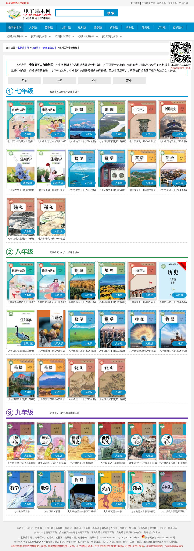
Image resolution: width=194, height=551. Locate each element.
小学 (59, 80)
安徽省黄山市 (50, 47)
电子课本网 (15, 27)
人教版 (33, 27)
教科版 (82, 27)
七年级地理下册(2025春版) (112, 141)
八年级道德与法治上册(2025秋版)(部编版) (21, 302)
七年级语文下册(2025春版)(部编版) (52, 239)
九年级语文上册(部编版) (143, 511)
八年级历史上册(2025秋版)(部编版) (142, 302)
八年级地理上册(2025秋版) (82, 302)
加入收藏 (183, 3)
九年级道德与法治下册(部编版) (52, 463)
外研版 (123, 528)
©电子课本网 (25, 537)
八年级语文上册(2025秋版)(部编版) (82, 399)
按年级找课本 (39, 36)
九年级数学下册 (52, 511)
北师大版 (65, 27)
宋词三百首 (108, 532)
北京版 (162, 528)
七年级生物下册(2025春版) (52, 190)
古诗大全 (161, 3)
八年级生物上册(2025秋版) (21, 350)
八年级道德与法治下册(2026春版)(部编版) (52, 302)
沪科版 (162, 27)
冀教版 (114, 27)
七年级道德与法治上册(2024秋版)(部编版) (21, 142)
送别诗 (120, 532)
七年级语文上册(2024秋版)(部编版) (21, 239)
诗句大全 (172, 3)
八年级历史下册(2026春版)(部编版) (173, 302)
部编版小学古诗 (152, 532)
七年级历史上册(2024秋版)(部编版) (142, 142)
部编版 (146, 27)
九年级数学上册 (22, 511)
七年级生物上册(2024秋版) (21, 190)
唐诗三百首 (51, 532)
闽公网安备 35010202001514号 (158, 537)
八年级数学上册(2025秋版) (82, 350)
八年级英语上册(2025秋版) (21, 399)
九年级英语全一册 (113, 511)
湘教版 (105, 528)
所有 (24, 80)
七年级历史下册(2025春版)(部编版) (173, 142)
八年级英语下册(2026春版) (52, 399)
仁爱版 (114, 528)
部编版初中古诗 (134, 532)
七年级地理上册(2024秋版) (82, 141)
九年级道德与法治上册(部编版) (22, 463)
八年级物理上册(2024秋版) (142, 350)
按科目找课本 (63, 36)
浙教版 (130, 27)
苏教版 (49, 27)
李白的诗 (95, 532)
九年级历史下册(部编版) (113, 463)
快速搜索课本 (148, 3)
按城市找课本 (110, 36)
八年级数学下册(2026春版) (112, 350)
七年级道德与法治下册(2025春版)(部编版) (52, 142)
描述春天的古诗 (67, 532)
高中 (129, 80)
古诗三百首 (83, 532)
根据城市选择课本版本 (17, 3)
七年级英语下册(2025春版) (173, 190)
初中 (94, 80)
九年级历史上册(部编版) (82, 463)
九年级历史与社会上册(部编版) (143, 463)
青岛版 (153, 528)
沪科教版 (142, 528)
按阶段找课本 (86, 36)
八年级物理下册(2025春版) (173, 350)
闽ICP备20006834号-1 (128, 537)
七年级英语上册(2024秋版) (142, 190)
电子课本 (135, 3)
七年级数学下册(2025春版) (112, 190)
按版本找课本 (15, 36)
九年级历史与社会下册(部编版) (173, 463)
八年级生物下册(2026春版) (52, 350)
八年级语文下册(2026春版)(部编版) (112, 399)
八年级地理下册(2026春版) (112, 302)
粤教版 (95, 528)
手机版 (20, 528)
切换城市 (36, 47)
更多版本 (178, 27)
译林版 (132, 528)
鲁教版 (98, 27)
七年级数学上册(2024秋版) (82, 190)
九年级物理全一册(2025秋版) (82, 511)
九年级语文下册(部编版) (173, 511)
